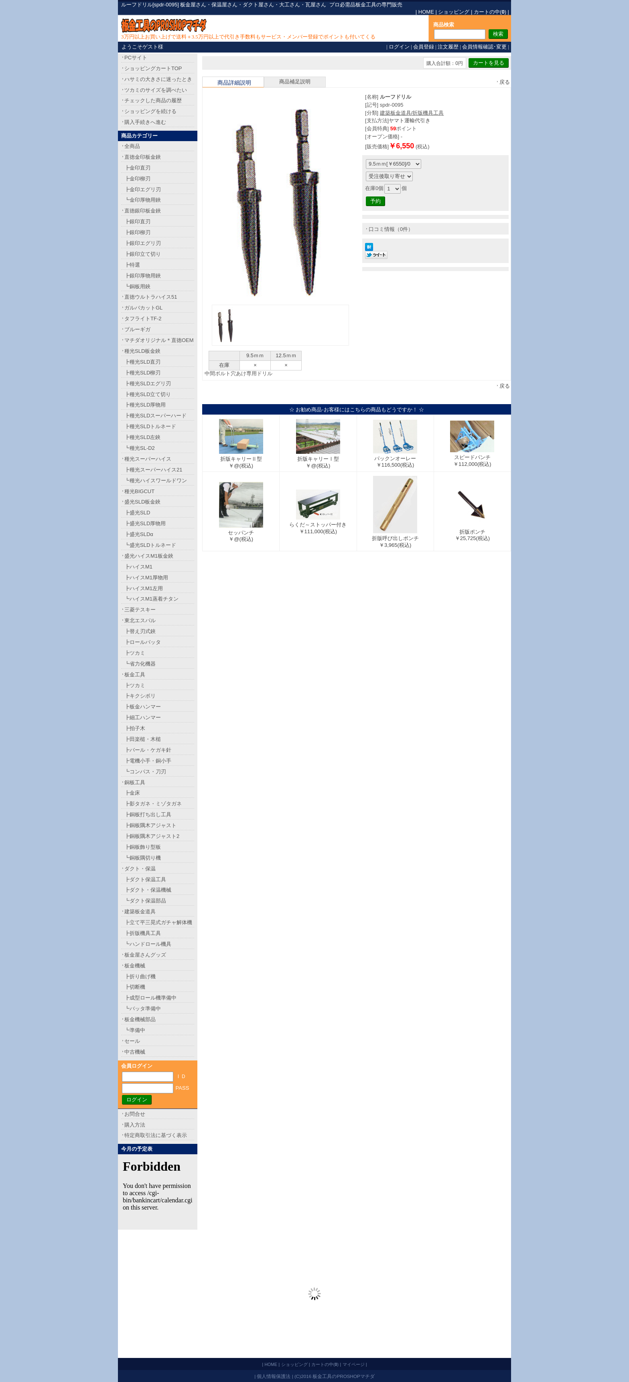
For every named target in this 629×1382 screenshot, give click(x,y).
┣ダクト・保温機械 (147, 890)
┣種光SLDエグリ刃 (147, 383)
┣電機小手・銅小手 (147, 761)
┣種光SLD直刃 (142, 362)
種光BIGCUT (139, 491)
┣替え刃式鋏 (140, 631)
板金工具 (134, 675)
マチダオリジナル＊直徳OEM (159, 340)
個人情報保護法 (273, 1376)
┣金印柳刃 (137, 179)
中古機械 (134, 1052)
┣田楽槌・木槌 (142, 739)
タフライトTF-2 (142, 319)
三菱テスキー (140, 610)
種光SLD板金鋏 (142, 351)
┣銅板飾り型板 (142, 847)
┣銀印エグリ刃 (142, 243)
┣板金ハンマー (142, 707)
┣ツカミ (134, 653)
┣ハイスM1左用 (143, 588)
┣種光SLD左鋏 (142, 437)
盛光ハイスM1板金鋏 (148, 556)
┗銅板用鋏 (137, 286)
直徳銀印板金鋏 (142, 211)
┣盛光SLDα (138, 534)
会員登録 (423, 47)
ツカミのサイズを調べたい (155, 90)
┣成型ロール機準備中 (150, 998)
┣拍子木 (134, 728)
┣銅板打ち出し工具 (147, 814)
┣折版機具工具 (142, 933)
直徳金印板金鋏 (142, 157)
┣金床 (132, 793)
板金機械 (134, 966)
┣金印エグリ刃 (142, 189)
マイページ (354, 1364)
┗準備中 (134, 1030)
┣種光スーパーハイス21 (153, 470)
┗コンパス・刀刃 (145, 772)
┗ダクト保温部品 (145, 901)
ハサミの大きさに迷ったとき (158, 79)
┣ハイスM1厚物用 (146, 578)
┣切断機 (134, 987)
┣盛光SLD (137, 513)
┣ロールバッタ (142, 642)
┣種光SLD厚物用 (145, 405)
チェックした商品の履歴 (153, 100)
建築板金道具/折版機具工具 (412, 113)
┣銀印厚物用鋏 (142, 276)
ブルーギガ (137, 329)
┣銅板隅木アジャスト (150, 825)
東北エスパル (140, 620)
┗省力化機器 (140, 664)
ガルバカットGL (143, 308)
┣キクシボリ (140, 696)
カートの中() (490, 12)
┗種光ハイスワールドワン (155, 481)
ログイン (399, 47)
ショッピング (453, 12)
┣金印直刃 (137, 168)
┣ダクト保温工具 (145, 879)
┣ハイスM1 (138, 567)
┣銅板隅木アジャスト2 (151, 836)
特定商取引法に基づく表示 (155, 1135)
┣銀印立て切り (142, 254)
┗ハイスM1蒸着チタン (151, 599)
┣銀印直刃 (137, 222)
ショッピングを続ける (150, 111)
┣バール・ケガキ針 (147, 750)
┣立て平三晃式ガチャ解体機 (158, 922)
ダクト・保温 (140, 869)
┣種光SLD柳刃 (142, 373)
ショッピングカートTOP (153, 68)
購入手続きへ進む (145, 122)
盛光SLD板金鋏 (142, 502)
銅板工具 (134, 782)
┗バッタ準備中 (142, 1009)
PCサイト (135, 58)
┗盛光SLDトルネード (150, 545)
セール (132, 1041)
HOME (426, 12)
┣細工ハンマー (142, 717)
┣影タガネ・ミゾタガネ (153, 804)
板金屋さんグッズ (145, 955)
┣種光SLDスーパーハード (155, 416)
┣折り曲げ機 (140, 976)
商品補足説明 (294, 82)
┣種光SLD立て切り (147, 394)
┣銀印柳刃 (137, 232)
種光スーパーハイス (147, 459)
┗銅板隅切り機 (142, 858)
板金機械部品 (140, 1019)
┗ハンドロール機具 (147, 944)
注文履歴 (448, 47)
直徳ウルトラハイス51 (150, 297)
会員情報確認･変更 (484, 47)
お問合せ (134, 1114)
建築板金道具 (140, 912)
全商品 (132, 146)
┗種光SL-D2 (139, 448)
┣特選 (132, 265)
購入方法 (134, 1125)
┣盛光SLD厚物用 (145, 523)
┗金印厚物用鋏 (142, 200)
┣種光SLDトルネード (150, 426)
